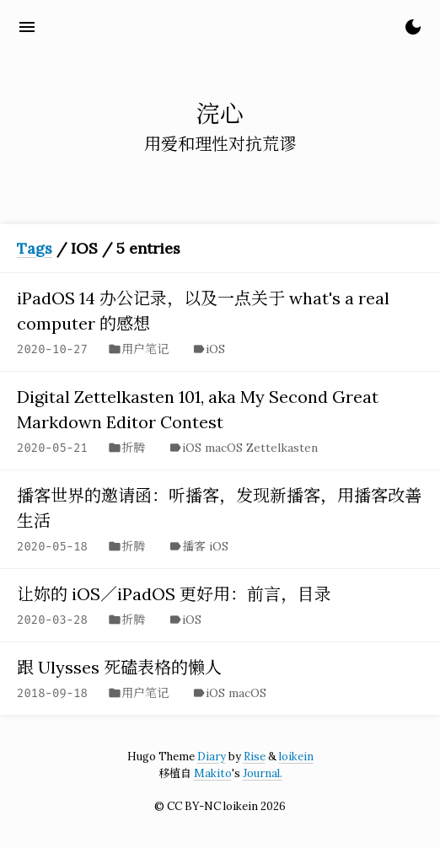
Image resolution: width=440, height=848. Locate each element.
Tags (34, 248)
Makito (213, 773)
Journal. (262, 773)
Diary (211, 756)
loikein (296, 756)
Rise (255, 756)
